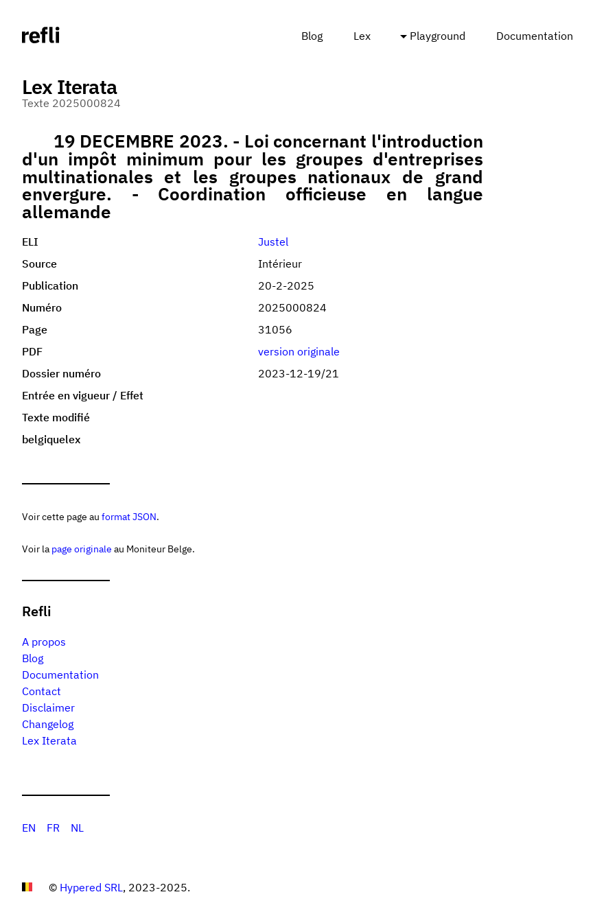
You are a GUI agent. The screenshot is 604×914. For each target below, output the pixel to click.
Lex (362, 36)
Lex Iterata (49, 740)
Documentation (534, 36)
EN (29, 827)
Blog (312, 36)
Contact (41, 691)
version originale (299, 351)
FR (53, 827)
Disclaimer (48, 707)
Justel (273, 241)
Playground (437, 36)
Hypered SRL (91, 887)
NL (77, 827)
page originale (81, 548)
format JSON (129, 516)
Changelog (47, 724)
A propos (44, 641)
